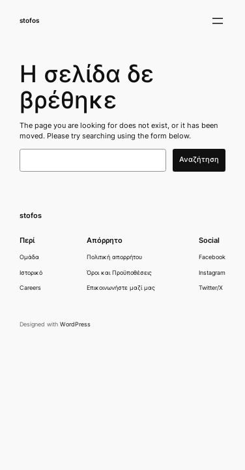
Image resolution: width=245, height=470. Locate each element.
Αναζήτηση (199, 159)
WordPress (75, 324)
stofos (29, 20)
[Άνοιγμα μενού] (217, 21)
